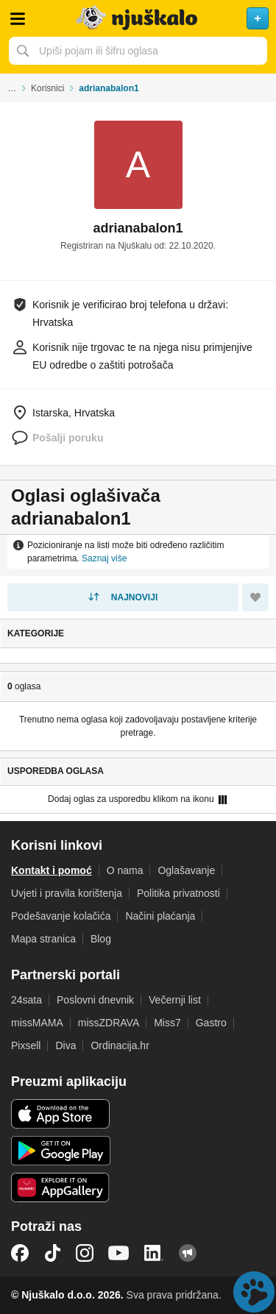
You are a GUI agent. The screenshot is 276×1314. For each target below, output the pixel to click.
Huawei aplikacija (60, 1187)
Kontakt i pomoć (51, 870)
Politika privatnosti (178, 893)
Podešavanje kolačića (60, 916)
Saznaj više (104, 558)
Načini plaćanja (160, 916)
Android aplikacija (60, 1150)
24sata (26, 1000)
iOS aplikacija (60, 1114)
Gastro (211, 1023)
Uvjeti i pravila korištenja (66, 893)
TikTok (52, 1253)
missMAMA (37, 1023)
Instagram (84, 1253)
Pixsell (25, 1045)
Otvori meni (17, 18)
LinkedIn (154, 1253)
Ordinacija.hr (120, 1045)
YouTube (118, 1253)
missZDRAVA (108, 1023)
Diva (65, 1045)
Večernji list (175, 1000)
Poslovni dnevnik (95, 1000)
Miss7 (167, 1023)
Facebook (20, 1253)
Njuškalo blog (188, 1253)
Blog (101, 939)
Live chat (254, 1292)
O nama (125, 870)
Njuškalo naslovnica (138, 18)
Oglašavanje (186, 870)
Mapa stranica (43, 939)
